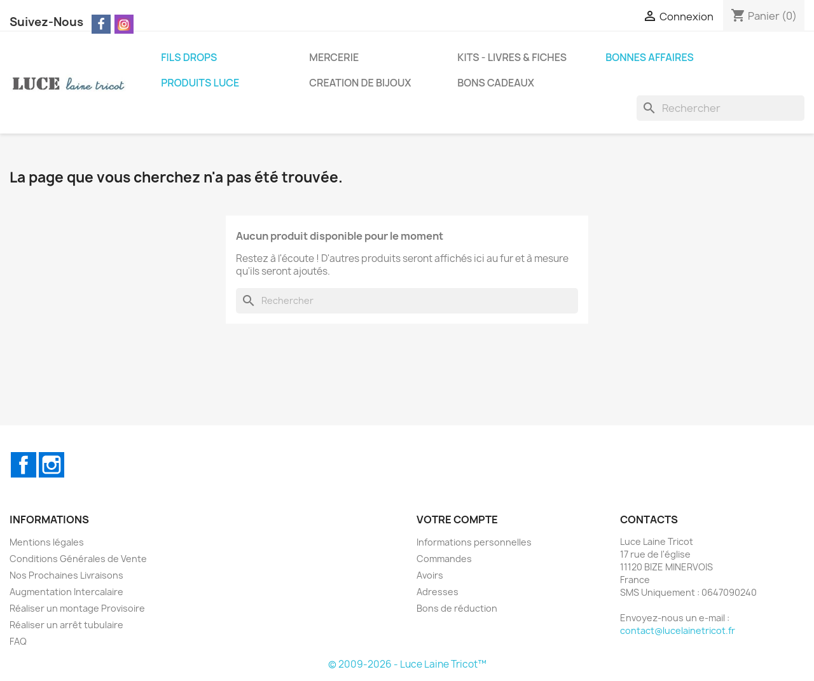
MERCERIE (334, 57)
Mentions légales (47, 542)
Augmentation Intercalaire (66, 592)
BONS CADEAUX (495, 83)
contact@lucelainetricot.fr (677, 630)
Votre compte (457, 519)
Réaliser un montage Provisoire (77, 608)
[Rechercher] (720, 108)
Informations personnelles (474, 542)
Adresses (438, 592)
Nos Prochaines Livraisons (66, 575)
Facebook (23, 465)
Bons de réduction (457, 608)
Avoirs (430, 575)
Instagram (51, 465)
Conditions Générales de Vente (78, 559)
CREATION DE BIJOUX (360, 83)
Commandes (444, 559)
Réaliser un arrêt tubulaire (66, 625)
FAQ (18, 641)
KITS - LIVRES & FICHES (512, 57)
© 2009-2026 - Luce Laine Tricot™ (407, 664)
